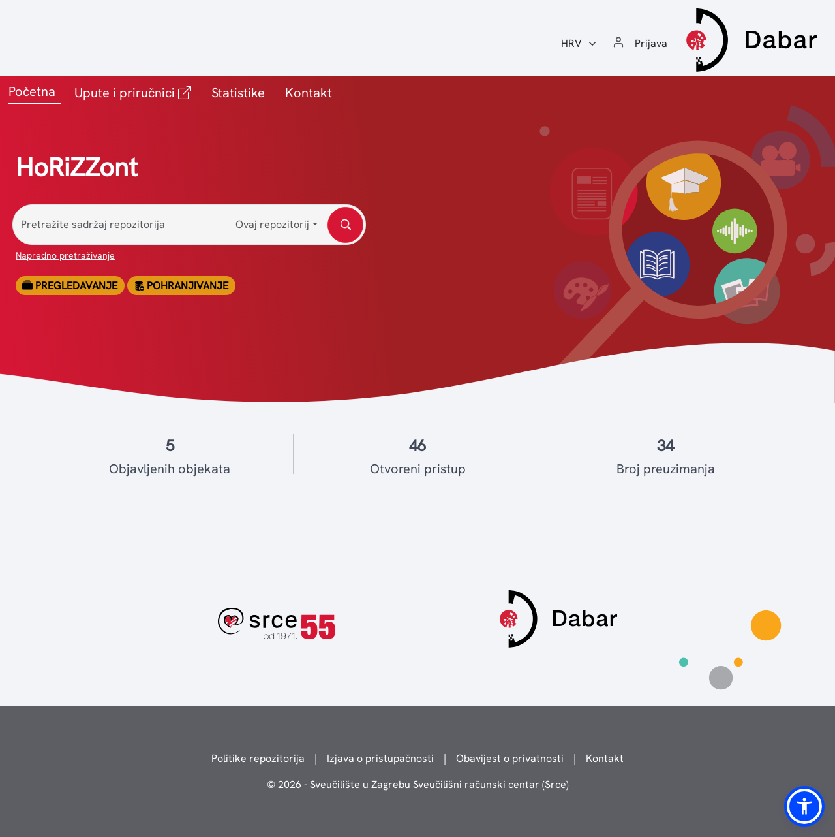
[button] (804, 806)
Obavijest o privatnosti (510, 758)
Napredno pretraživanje (65, 255)
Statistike (238, 92)
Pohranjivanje (181, 285)
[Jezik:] (579, 43)
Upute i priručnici (135, 91)
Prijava (651, 43)
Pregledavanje (69, 285)
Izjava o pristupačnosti (380, 758)
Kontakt (308, 92)
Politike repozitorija (258, 758)
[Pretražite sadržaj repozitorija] (189, 224)
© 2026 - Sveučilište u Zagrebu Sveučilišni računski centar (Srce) (418, 784)
